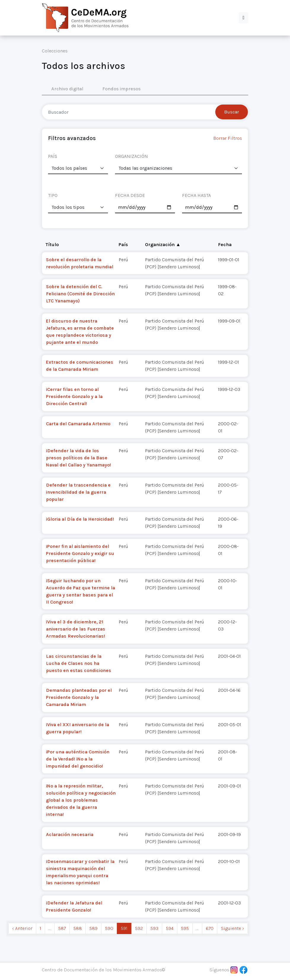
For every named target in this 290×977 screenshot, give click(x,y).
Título (52, 244)
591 (124, 928)
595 (185, 928)
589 (93, 928)
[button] (243, 17)
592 (139, 928)
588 (77, 928)
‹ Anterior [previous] (22, 928)
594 (169, 928)
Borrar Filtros (227, 138)
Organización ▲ (163, 244)
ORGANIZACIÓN (131, 156)
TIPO (53, 195)
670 (209, 928)
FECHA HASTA (196, 195)
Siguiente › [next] (232, 928)
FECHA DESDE (130, 195)
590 (109, 928)
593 (154, 928)
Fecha (225, 244)
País (123, 244)
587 (62, 928)
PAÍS (52, 156)
